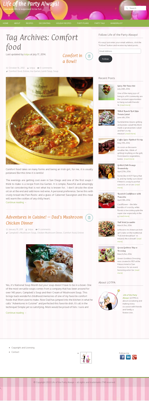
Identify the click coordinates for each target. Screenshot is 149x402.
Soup (56, 71)
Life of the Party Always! (33, 3)
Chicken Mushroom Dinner (50, 232)
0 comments (46, 67)
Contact (15, 351)
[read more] (125, 105)
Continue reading (17, 202)
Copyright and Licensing (23, 347)
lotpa (32, 67)
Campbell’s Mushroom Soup (23, 232)
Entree (26, 71)
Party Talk (102, 23)
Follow (105, 59)
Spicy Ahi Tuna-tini (126, 86)
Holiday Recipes (65, 23)
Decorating (46, 23)
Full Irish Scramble (126, 225)
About (17, 23)
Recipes (30, 23)
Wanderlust (119, 23)
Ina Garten (36, 71)
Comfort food (15, 71)
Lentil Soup (47, 71)
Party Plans (85, 23)
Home (5, 23)
